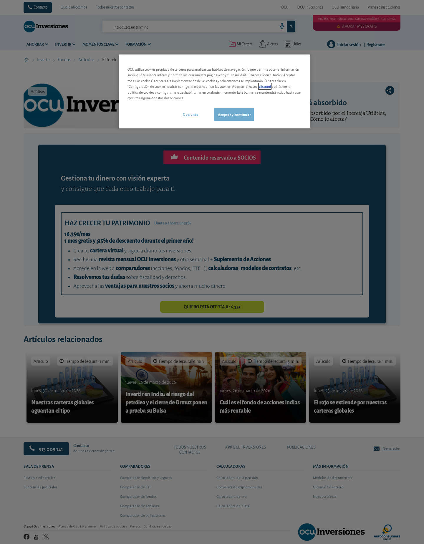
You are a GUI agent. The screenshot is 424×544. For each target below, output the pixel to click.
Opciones (190, 114)
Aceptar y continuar (234, 114)
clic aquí (265, 86)
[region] (214, 91)
